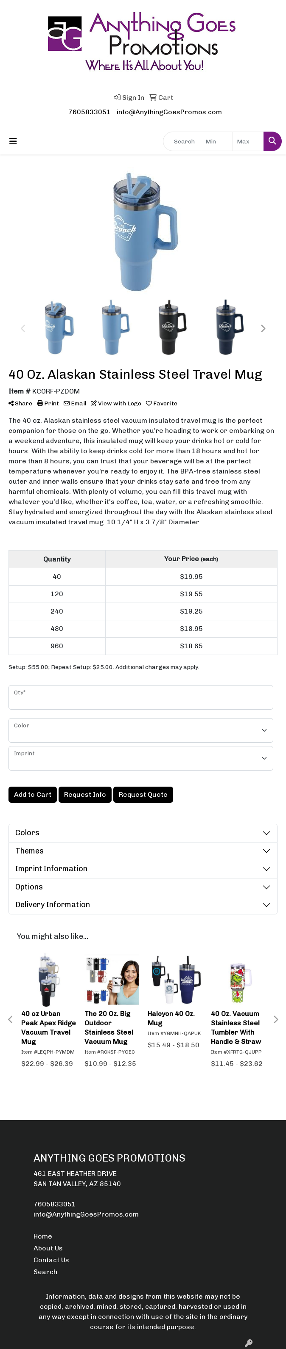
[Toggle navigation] (13, 141)
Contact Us (51, 1260)
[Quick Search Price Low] (217, 141)
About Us (48, 1248)
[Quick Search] (182, 141)
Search (45, 1272)
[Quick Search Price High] (248, 141)
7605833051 (89, 112)
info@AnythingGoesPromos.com (169, 112)
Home (43, 1236)
